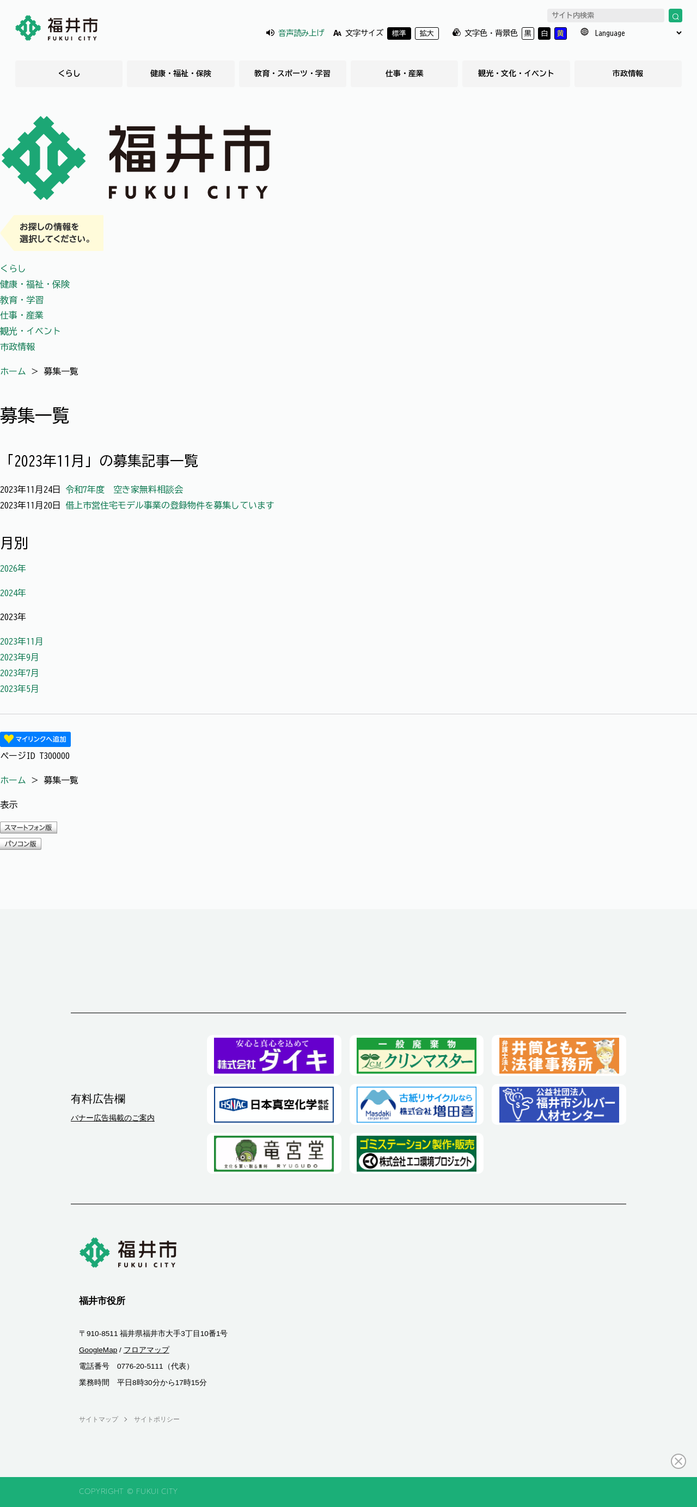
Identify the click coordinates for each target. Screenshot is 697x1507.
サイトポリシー (157, 1419)
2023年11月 (22, 641)
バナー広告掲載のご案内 (113, 1117)
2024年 (13, 593)
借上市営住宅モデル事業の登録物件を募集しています (169, 505)
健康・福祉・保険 (180, 73)
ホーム (13, 371)
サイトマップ (98, 1419)
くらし (69, 73)
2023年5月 (19, 688)
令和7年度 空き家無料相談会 (124, 489)
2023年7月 (19, 673)
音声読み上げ (301, 33)
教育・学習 (22, 300)
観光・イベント (30, 331)
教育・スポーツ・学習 (292, 73)
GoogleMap (98, 1350)
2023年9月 (19, 657)
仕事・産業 (405, 73)
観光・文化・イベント (516, 73)
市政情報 (628, 73)
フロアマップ (146, 1350)
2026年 (13, 568)
